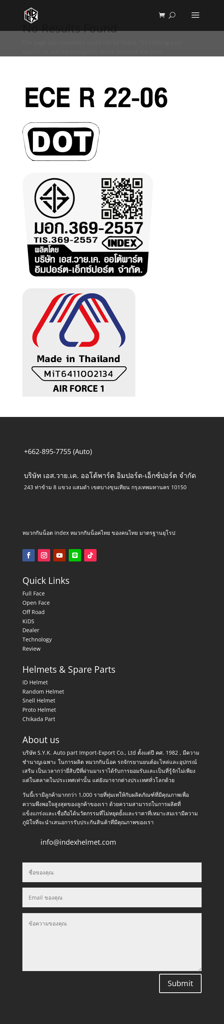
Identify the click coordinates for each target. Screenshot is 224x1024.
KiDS (28, 621)
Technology (37, 639)
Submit (180, 983)
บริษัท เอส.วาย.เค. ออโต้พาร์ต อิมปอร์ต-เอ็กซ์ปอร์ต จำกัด (110, 475)
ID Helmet (35, 682)
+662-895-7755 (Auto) (58, 451)
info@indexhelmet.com (78, 842)
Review (31, 648)
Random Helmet (43, 691)
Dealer (30, 630)
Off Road (33, 612)
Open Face (36, 602)
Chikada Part (38, 719)
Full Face (33, 593)
